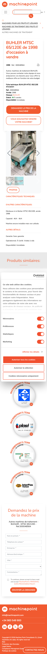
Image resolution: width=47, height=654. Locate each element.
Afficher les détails (30, 352)
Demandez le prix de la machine (23, 110)
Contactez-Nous (34, 650)
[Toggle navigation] (5, 12)
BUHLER (16, 95)
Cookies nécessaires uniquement (23, 376)
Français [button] (40, 12)
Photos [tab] (13, 190)
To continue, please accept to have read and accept (24, 581)
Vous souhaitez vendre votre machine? (23, 120)
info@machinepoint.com (13, 615)
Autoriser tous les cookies (23, 360)
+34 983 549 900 (11, 620)
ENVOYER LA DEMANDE (23, 590)
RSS (3, 642)
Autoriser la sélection (23, 368)
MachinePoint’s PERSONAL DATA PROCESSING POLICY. (26, 583)
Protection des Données (10, 644)
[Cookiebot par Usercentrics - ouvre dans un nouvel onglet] (33, 276)
